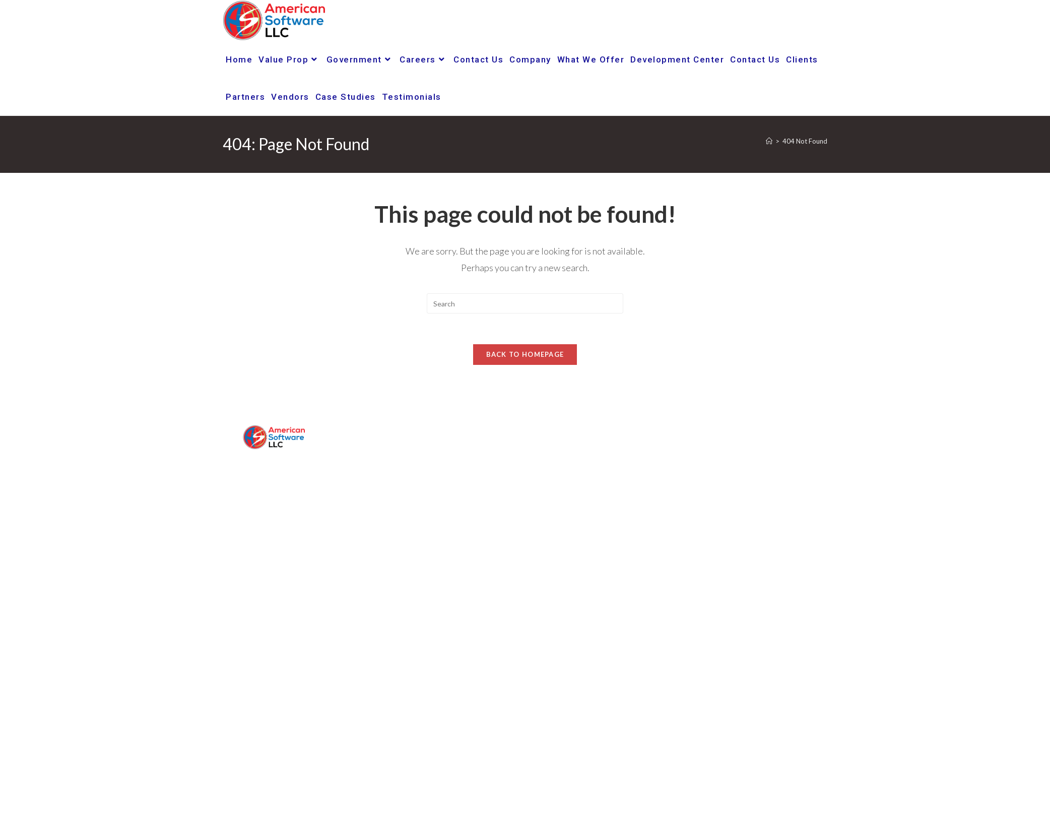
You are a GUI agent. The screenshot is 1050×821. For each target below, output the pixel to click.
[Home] (769, 141)
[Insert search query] (525, 303)
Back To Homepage (525, 354)
